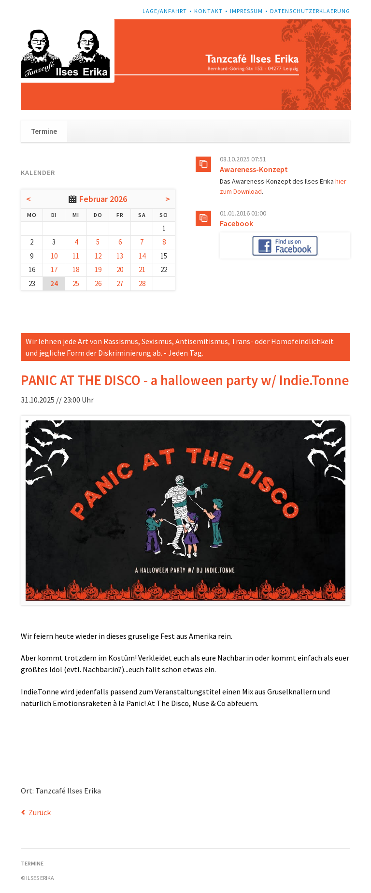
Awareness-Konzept (254, 169)
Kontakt (208, 10)
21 (142, 269)
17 (54, 269)
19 (98, 269)
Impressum (246, 10)
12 (98, 255)
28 (142, 283)
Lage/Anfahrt (165, 10)
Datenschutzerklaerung (310, 10)
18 (75, 269)
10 (54, 255)
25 (75, 283)
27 (119, 283)
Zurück (40, 812)
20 (119, 269)
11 (75, 255)
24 (54, 283)
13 (119, 255)
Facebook (236, 223)
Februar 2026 (103, 198)
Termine (44, 131)
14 (142, 255)
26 (98, 283)
